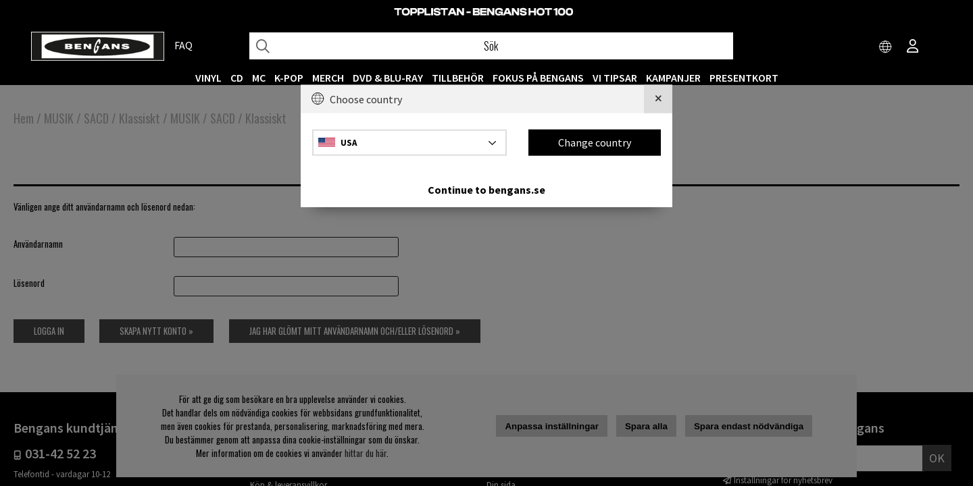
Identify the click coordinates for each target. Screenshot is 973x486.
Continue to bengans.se (486, 189)
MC (259, 77)
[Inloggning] (913, 47)
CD (236, 77)
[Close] (658, 99)
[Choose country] (886, 47)
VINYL (208, 77)
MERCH (328, 77)
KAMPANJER (673, 77)
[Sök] (491, 45)
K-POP (288, 77)
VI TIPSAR (615, 77)
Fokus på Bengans (538, 77)
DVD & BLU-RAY (388, 77)
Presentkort (743, 77)
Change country (594, 142)
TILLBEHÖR (458, 77)
